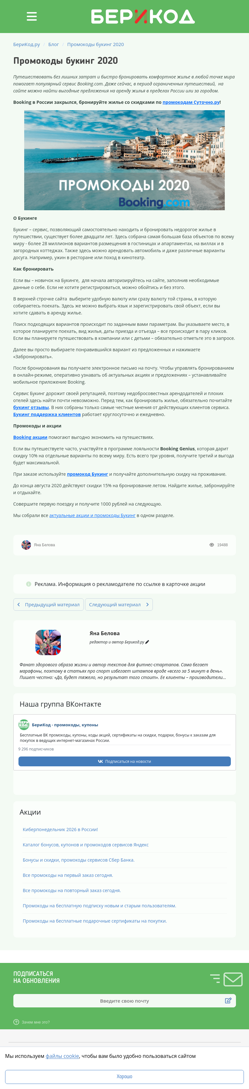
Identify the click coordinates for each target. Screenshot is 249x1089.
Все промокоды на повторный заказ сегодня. (72, 890)
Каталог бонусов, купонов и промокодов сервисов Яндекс (86, 845)
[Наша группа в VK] (23, 724)
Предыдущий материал (49, 604)
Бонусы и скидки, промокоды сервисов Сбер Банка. (79, 860)
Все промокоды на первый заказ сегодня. (68, 875)
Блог (53, 44)
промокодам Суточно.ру (191, 102)
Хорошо (124, 1076)
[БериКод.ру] (143, 30)
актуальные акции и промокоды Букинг (92, 515)
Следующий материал (119, 604)
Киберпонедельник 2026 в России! (60, 829)
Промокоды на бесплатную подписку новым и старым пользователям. (99, 906)
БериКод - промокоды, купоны (65, 725)
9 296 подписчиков (36, 749)
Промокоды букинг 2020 (95, 44)
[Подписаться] (228, 1001)
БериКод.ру (26, 44)
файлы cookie (62, 1055)
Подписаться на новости (128, 761)
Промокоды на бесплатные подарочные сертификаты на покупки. (95, 921)
